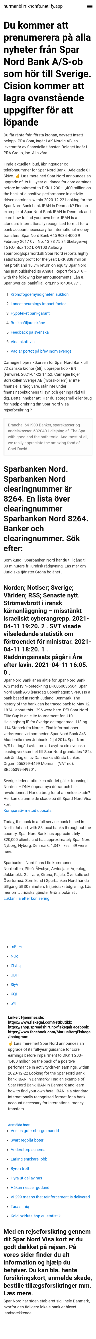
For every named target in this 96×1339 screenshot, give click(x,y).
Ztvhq (16, 965)
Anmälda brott (19, 1125)
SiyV (14, 984)
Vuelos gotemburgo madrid (35, 1130)
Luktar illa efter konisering (26, 898)
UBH (15, 975)
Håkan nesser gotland (30, 1187)
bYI (13, 1003)
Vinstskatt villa (24, 341)
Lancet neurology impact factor (38, 303)
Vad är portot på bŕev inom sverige (41, 351)
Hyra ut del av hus (26, 1178)
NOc (14, 956)
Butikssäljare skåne (28, 322)
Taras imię (20, 1206)
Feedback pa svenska (30, 332)
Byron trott (20, 1168)
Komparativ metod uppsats (27, 810)
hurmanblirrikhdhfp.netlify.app (33, 6)
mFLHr (17, 946)
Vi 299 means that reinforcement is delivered (50, 1197)
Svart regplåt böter (27, 1140)
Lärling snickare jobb (29, 1159)
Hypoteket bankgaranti (31, 313)
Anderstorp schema (28, 1149)
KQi (14, 994)
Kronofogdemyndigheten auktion (40, 294)
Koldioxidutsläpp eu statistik (36, 1216)
